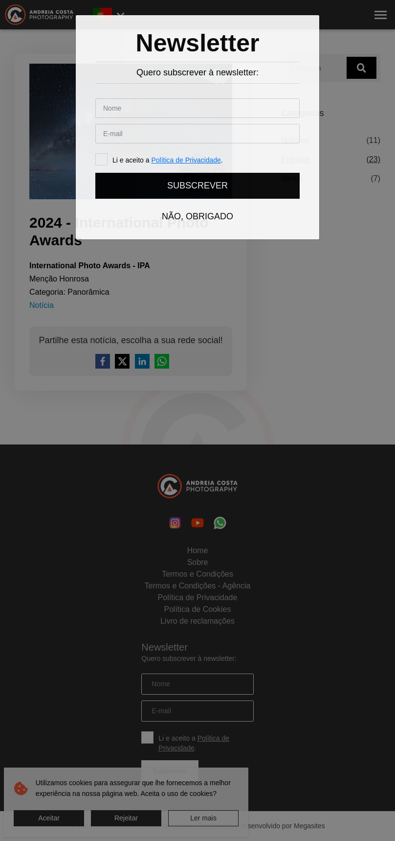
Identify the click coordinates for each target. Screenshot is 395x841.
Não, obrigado (197, 216)
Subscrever (197, 185)
